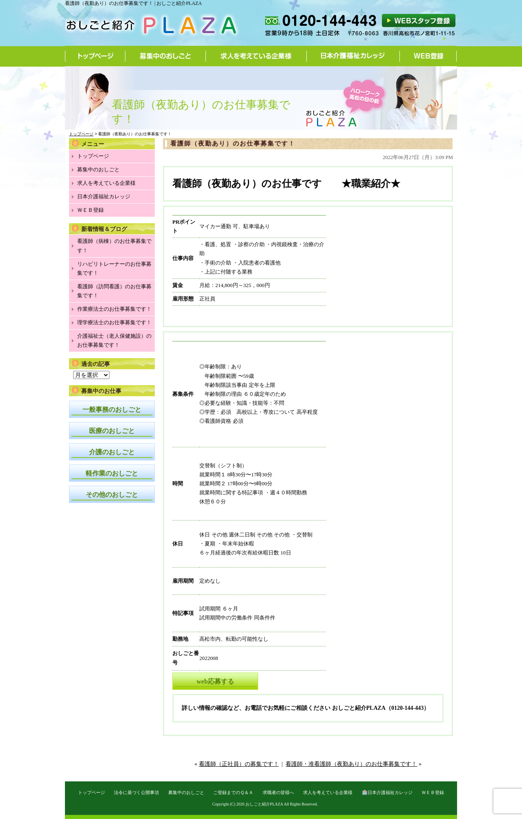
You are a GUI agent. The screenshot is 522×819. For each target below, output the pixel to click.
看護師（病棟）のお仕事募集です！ (114, 245)
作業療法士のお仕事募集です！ (114, 309)
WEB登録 (428, 56)
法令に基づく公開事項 (136, 792)
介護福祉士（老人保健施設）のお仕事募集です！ (114, 340)
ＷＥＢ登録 (90, 210)
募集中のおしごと (165, 56)
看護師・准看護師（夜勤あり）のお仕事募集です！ (351, 764)
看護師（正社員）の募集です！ (239, 764)
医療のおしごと (112, 430)
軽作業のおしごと (112, 473)
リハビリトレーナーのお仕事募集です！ (114, 268)
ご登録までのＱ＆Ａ (233, 792)
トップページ (95, 56)
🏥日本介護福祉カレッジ (387, 792)
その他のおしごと (112, 494)
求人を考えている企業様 (256, 56)
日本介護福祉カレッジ (353, 56)
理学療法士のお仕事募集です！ (114, 322)
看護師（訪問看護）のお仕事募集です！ (114, 290)
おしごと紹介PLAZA (264, 804)
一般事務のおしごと (112, 409)
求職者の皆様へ (278, 792)
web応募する (215, 681)
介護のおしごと (112, 452)
